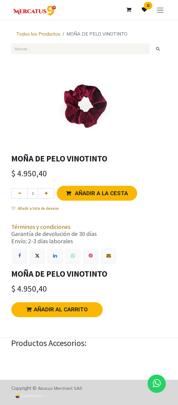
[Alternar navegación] (160, 10)
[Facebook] (19, 255)
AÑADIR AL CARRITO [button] (57, 309)
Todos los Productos (38, 34)
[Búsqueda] (158, 48)
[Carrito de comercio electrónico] (128, 9)
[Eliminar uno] (19, 193)
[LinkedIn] (55, 255)
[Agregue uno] (46, 193)
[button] (97, 193)
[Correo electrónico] (108, 255)
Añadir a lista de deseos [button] (35, 208)
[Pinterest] (91, 255)
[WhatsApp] (73, 255)
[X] (37, 255)
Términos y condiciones (40, 226)
